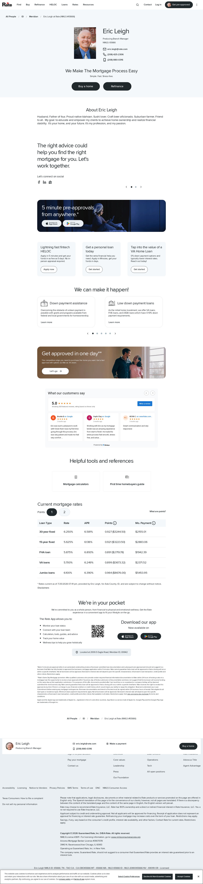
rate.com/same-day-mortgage (138, 694)
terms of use (79, 879)
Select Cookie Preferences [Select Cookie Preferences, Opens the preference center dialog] (129, 876)
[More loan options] (197, 5)
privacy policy (64, 879)
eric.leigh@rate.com (84, 743)
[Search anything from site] (137, 5)
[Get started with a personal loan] (94, 269)
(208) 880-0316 (82, 748)
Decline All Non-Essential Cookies (157, 876)
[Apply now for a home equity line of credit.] (49, 269)
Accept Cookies (183, 876)
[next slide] (141, 187)
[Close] (198, 876)
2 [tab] (64, 512)
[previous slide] (126, 187)
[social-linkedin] (44, 182)
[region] (101, 877)
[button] (55, 371)
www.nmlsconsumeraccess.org (125, 837)
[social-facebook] (39, 182)
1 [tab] (51, 512)
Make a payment (116, 743)
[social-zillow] (50, 182)
